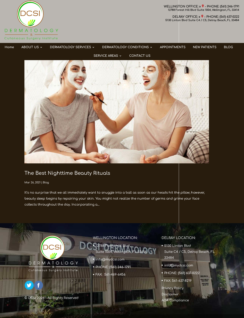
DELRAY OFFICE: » (187, 16)
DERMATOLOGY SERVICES (70, 32)
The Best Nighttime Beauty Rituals (67, 173)
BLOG (228, 32)
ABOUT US (30, 32)
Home (9, 32)
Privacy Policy (172, 288)
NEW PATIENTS (204, 32)
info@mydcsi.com (110, 259)
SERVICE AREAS (106, 41)
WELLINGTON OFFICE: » (184, 6)
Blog (46, 182)
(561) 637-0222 (229, 16)
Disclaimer (170, 294)
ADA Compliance (175, 300)
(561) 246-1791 (229, 6)
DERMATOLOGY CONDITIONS (125, 32)
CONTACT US (139, 41)
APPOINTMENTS (172, 32)
